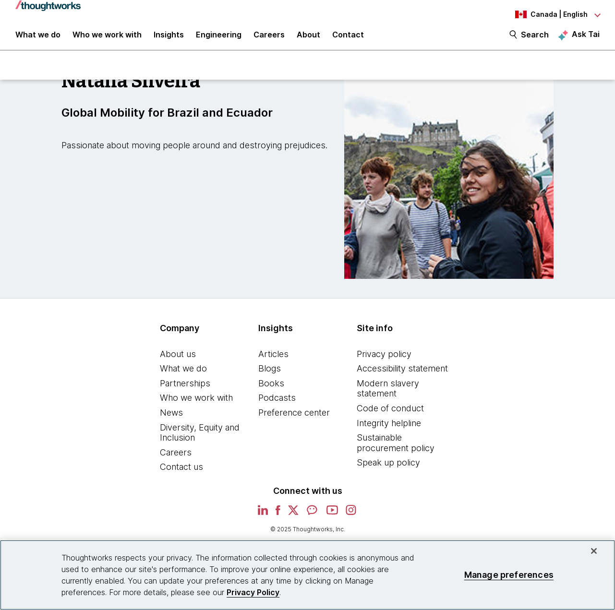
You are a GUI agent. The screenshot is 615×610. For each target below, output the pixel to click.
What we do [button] (37, 39)
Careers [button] (269, 39)
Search (535, 39)
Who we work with (196, 405)
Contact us (181, 474)
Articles (273, 361)
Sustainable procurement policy (395, 450)
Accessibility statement (402, 376)
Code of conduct (390, 415)
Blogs (269, 376)
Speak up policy (388, 470)
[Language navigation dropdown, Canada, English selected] (547, 14)
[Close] (593, 551)
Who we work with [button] (107, 39)
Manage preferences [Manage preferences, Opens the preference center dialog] (509, 575)
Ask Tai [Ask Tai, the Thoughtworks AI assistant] (586, 39)
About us (178, 361)
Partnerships (185, 390)
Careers (176, 460)
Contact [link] (348, 39)
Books (271, 390)
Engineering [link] (218, 39)
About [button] (308, 39)
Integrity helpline (389, 430)
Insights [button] (169, 39)
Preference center (294, 420)
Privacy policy (384, 361)
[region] (307, 575)
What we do (183, 376)
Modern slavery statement (388, 395)
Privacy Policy (253, 592)
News (171, 420)
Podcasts (277, 405)
